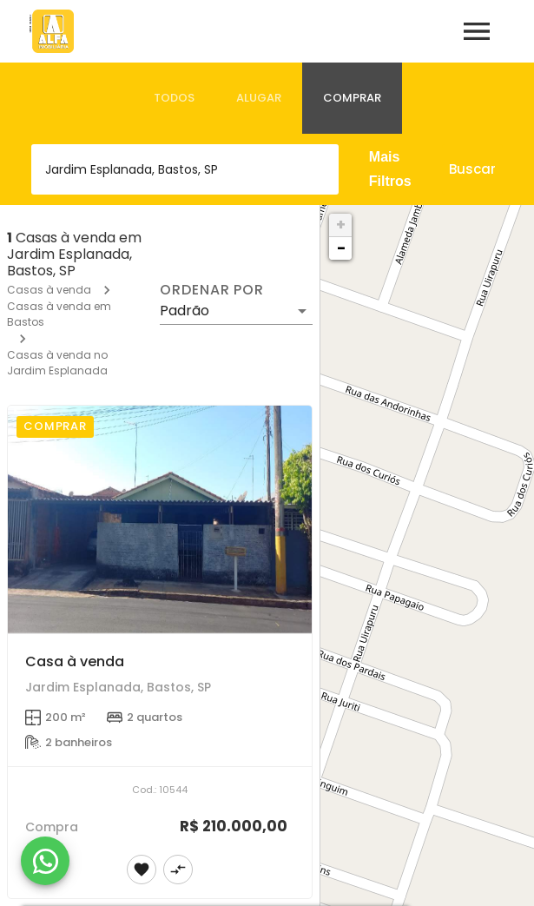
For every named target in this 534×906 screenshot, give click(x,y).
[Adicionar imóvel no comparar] (178, 869)
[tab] (174, 98)
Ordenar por (212, 290)
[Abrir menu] (476, 31)
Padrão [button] (184, 311)
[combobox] (185, 169)
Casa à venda (74, 661)
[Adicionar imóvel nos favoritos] (141, 869)
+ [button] (341, 224)
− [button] (341, 248)
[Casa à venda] (160, 520)
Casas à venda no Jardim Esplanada (57, 362)
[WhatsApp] (45, 861)
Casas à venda (49, 289)
